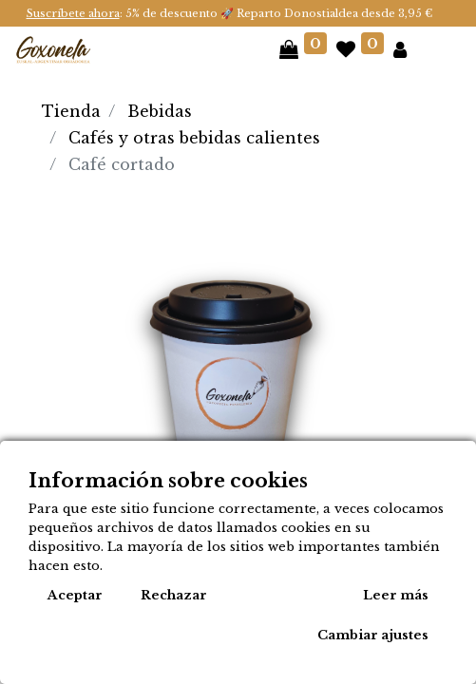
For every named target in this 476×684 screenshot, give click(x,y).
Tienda (71, 111)
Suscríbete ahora (73, 13)
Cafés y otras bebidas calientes (194, 137)
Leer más (395, 595)
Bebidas (159, 111)
